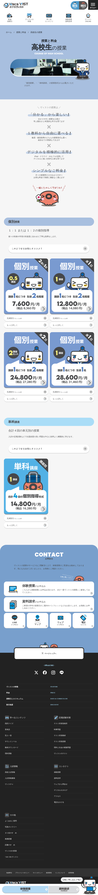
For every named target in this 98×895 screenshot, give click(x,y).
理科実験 (8, 753)
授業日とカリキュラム (36, 699)
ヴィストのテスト (60, 753)
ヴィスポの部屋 (11, 851)
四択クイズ (9, 723)
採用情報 (71, 873)
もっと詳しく (12, 325)
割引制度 (32, 705)
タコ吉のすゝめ (11, 833)
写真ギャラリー (11, 827)
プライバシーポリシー (22, 873)
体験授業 (57, 772)
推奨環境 (49, 873)
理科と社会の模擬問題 (62, 747)
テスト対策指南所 (60, 723)
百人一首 (8, 735)
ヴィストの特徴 (32, 687)
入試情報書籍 (10, 778)
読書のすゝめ (10, 845)
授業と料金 (21, 32)
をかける (83, 624)
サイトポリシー (38, 873)
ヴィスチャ (9, 784)
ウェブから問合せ (60, 784)
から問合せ (15, 624)
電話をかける (59, 802)
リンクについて (60, 873)
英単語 (7, 729)
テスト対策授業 (60, 741)
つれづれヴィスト (11, 857)
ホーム (9, 32)
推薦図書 (8, 839)
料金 (30, 693)
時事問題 (57, 729)
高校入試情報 (10, 772)
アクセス (38, 624)
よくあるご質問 (11, 821)
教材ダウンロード (11, 747)
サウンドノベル (11, 741)
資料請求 (57, 778)
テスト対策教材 (60, 735)
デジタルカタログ (60, 790)
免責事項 (9, 873)
